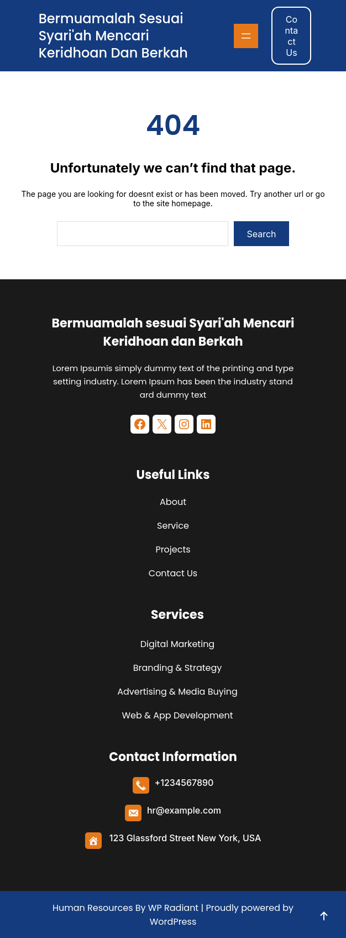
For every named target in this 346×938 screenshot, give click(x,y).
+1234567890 (184, 782)
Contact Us (291, 36)
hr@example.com (184, 810)
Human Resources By (99, 907)
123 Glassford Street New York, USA (185, 837)
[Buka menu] (246, 36)
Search (261, 233)
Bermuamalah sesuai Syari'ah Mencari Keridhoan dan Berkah (113, 35)
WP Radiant (172, 907)
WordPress (173, 921)
